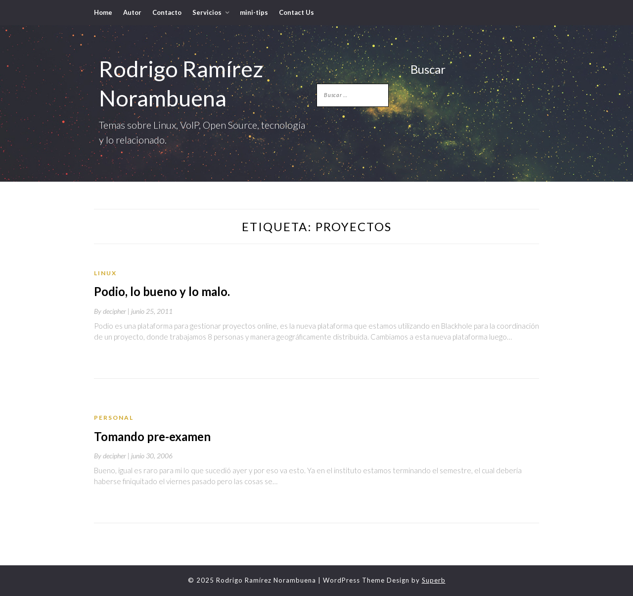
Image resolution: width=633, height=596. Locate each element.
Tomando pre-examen (152, 436)
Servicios (207, 12)
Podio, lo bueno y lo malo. (162, 291)
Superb (434, 580)
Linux (105, 273)
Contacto (166, 12)
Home (103, 12)
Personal (114, 417)
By (112, 311)
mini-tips (254, 12)
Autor (132, 12)
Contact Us (296, 12)
